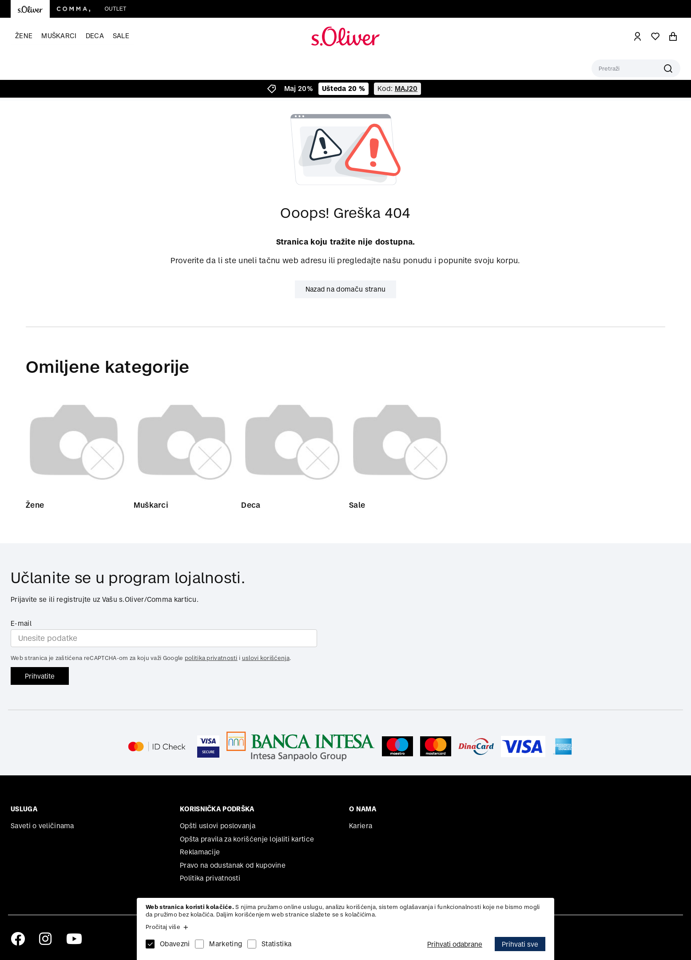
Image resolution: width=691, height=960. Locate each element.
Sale (121, 36)
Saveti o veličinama (42, 826)
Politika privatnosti (210, 878)
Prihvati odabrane (454, 944)
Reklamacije (200, 852)
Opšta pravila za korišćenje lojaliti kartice (247, 839)
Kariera (360, 826)
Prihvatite (40, 676)
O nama (362, 809)
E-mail (21, 623)
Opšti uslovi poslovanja (217, 826)
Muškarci (58, 36)
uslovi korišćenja (266, 658)
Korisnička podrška (217, 809)
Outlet (115, 9)
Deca (95, 36)
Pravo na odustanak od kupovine (233, 865)
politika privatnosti (211, 658)
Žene (23, 36)
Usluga (24, 809)
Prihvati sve (520, 944)
